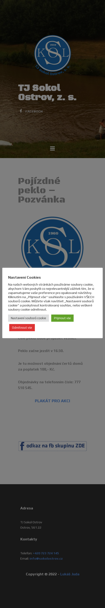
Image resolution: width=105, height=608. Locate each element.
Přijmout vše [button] (62, 318)
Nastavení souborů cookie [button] (28, 318)
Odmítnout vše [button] (22, 327)
